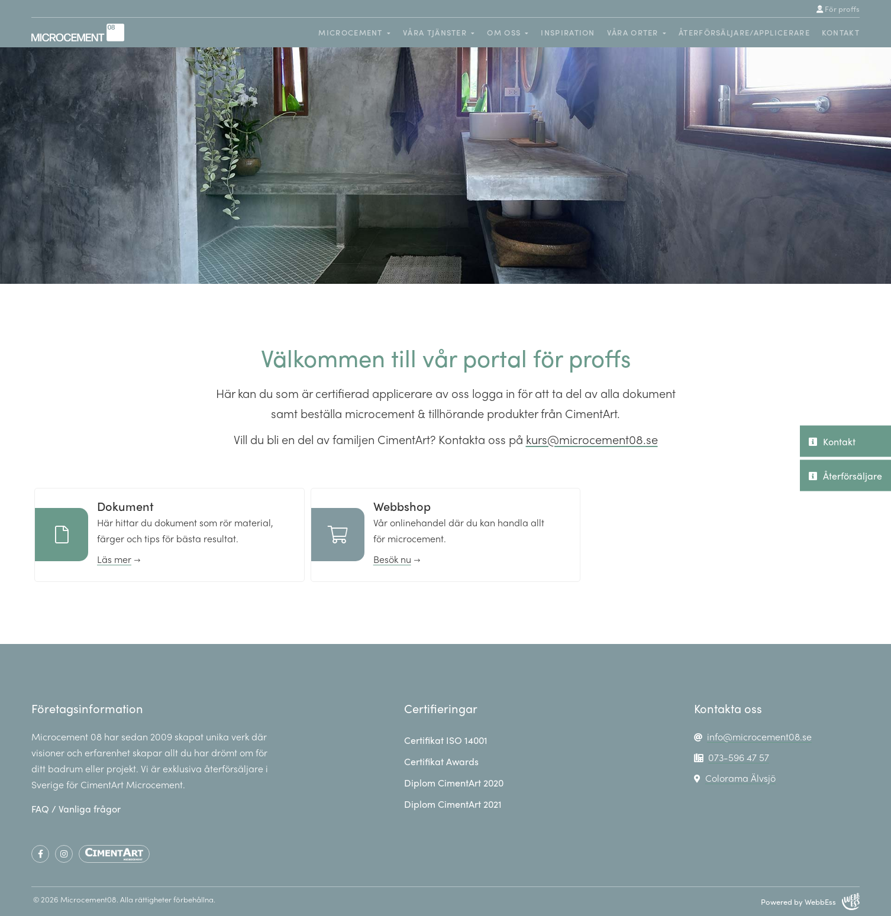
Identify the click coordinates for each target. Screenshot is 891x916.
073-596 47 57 (738, 757)
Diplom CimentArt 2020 (453, 782)
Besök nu (392, 559)
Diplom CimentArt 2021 (453, 804)
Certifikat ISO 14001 (446, 740)
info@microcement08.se (759, 736)
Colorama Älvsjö (740, 778)
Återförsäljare (845, 475)
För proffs (838, 9)
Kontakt (841, 32)
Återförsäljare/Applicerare (744, 32)
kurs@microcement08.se (592, 439)
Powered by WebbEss (810, 901)
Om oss (504, 32)
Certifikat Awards (441, 761)
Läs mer (114, 559)
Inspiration (568, 32)
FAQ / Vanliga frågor (76, 808)
